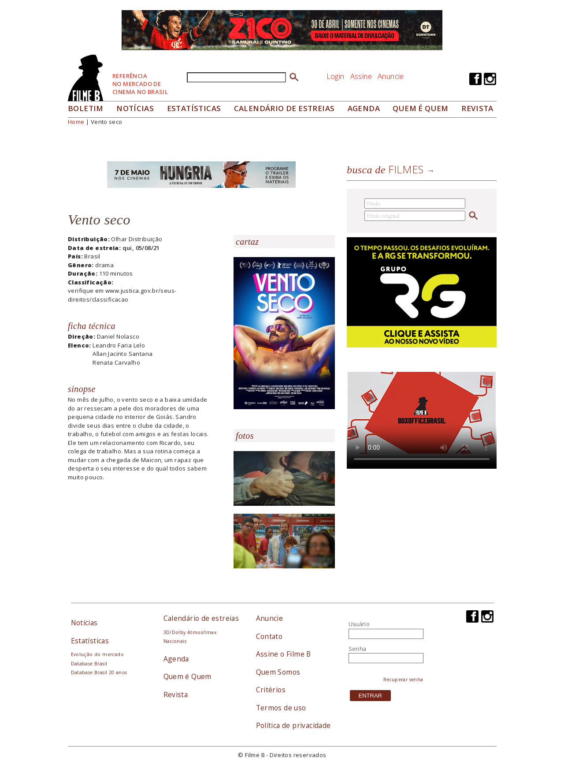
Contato (269, 636)
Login (336, 76)
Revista (477, 108)
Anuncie (391, 76)
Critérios (271, 689)
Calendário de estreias (201, 618)
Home (76, 122)
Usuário (359, 624)
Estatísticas (194, 108)
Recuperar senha (403, 679)
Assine (361, 76)
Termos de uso (281, 708)
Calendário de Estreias (284, 108)
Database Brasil (89, 664)
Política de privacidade (293, 725)
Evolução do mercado (97, 654)
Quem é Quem (187, 676)
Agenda (364, 108)
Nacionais (175, 641)
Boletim (86, 108)
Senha (358, 649)
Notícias (135, 108)
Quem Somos (278, 672)
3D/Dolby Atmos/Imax (189, 632)
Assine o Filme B (283, 654)
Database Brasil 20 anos (99, 672)
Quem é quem (420, 108)
